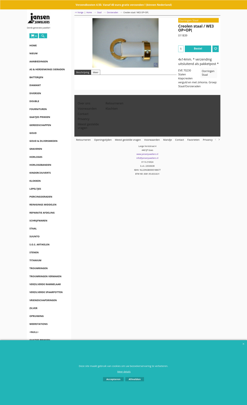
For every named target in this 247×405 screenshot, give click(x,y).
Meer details (124, 371)
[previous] (215, 139)
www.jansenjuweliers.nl (147, 154)
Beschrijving (82, 72)
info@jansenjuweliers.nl (147, 158)
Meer (95, 72)
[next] (218, 139)
